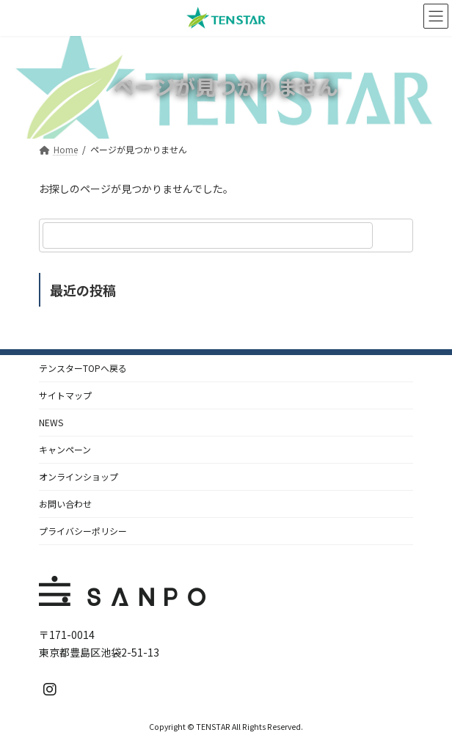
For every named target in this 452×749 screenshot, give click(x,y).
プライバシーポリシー (83, 531)
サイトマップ (65, 395)
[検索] (394, 235)
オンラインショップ (78, 476)
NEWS (51, 422)
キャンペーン (65, 449)
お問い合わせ (65, 503)
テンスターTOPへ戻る (83, 368)
